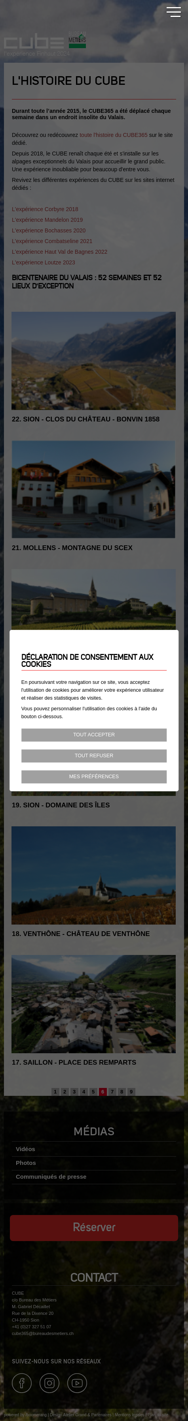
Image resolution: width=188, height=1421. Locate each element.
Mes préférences (94, 776)
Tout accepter (94, 735)
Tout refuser (94, 755)
